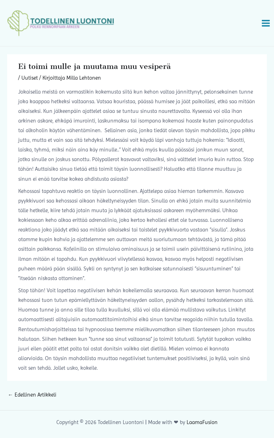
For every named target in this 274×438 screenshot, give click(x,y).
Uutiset (29, 78)
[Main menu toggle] (266, 23)
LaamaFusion (202, 422)
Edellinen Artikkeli (32, 395)
